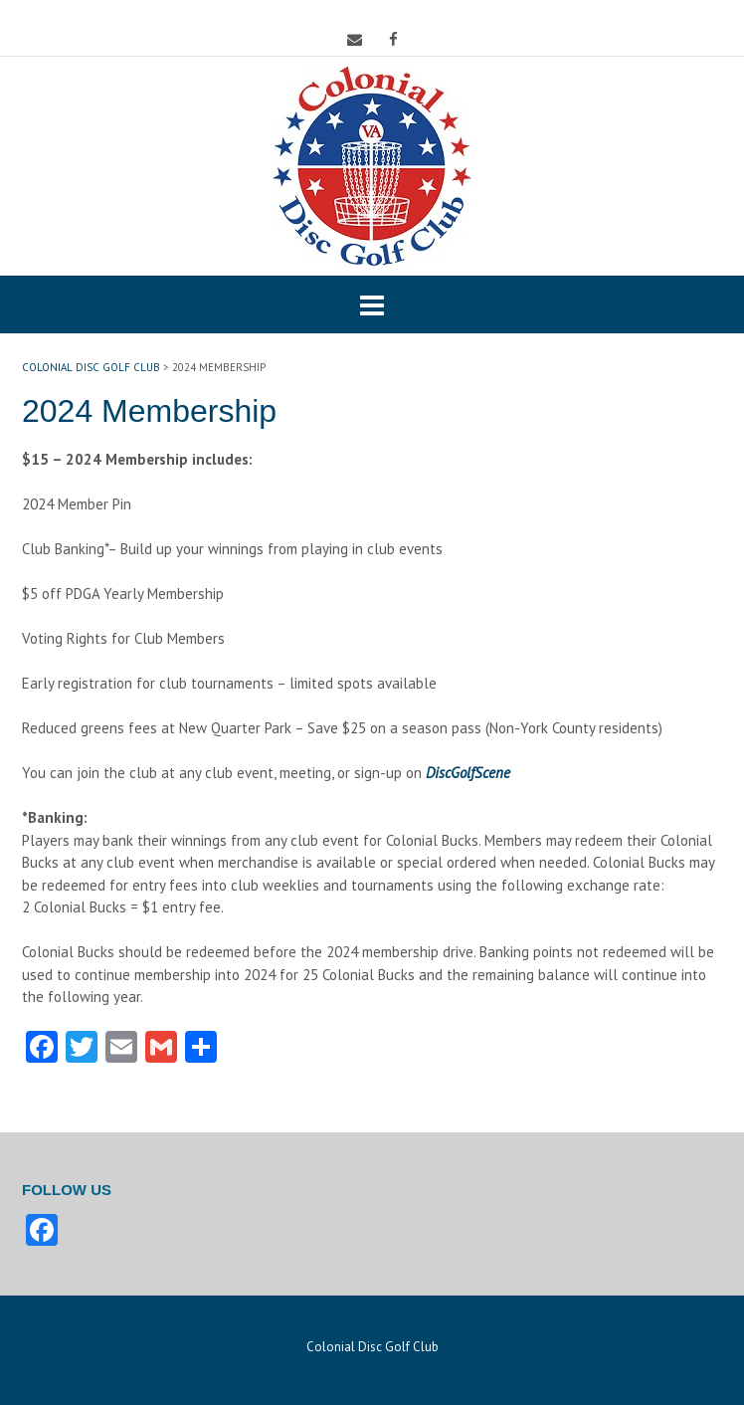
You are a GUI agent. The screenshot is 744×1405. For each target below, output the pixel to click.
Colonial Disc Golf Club (372, 1346)
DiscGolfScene (468, 772)
